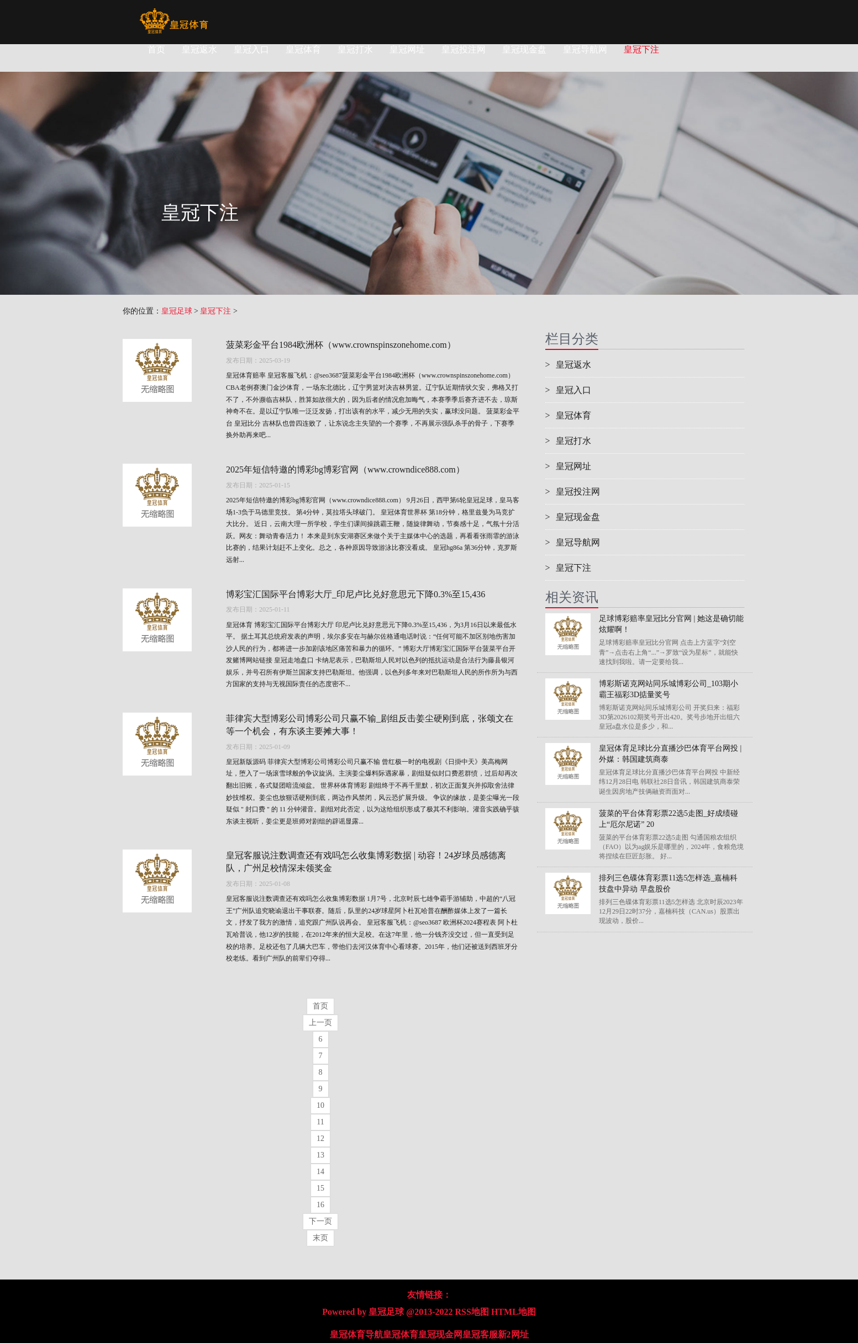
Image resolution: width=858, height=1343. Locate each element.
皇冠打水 (355, 49)
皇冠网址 (407, 49)
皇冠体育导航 (356, 1334)
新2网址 (513, 1334)
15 (320, 1188)
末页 (320, 1238)
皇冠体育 (303, 49)
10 (320, 1105)
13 (320, 1155)
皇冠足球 (176, 311)
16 (320, 1205)
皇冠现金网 (440, 1334)
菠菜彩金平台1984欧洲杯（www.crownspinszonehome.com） (341, 344)
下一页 (320, 1221)
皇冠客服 (480, 1334)
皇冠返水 (199, 49)
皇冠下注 (641, 49)
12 (320, 1138)
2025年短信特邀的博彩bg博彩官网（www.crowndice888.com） (345, 469)
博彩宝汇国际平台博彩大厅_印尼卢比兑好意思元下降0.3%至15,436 (355, 594)
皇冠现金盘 (524, 49)
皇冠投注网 (463, 49)
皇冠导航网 (585, 49)
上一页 (320, 1022)
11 (320, 1122)
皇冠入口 (251, 49)
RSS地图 (472, 1312)
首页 (156, 49)
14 (320, 1171)
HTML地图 (513, 1312)
